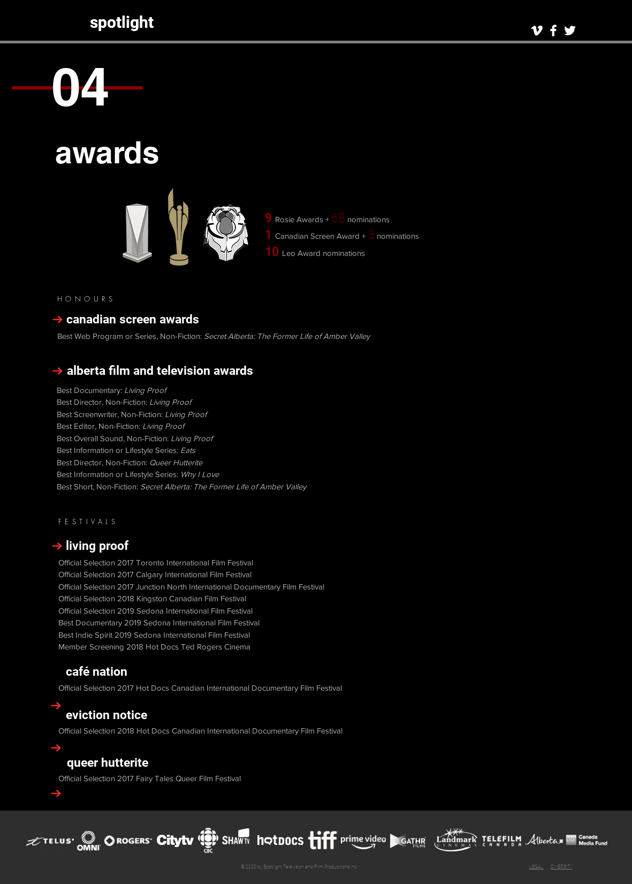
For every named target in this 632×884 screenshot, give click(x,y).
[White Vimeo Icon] (536, 30)
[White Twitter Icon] (569, 30)
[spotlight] (121, 22)
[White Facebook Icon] (553, 30)
